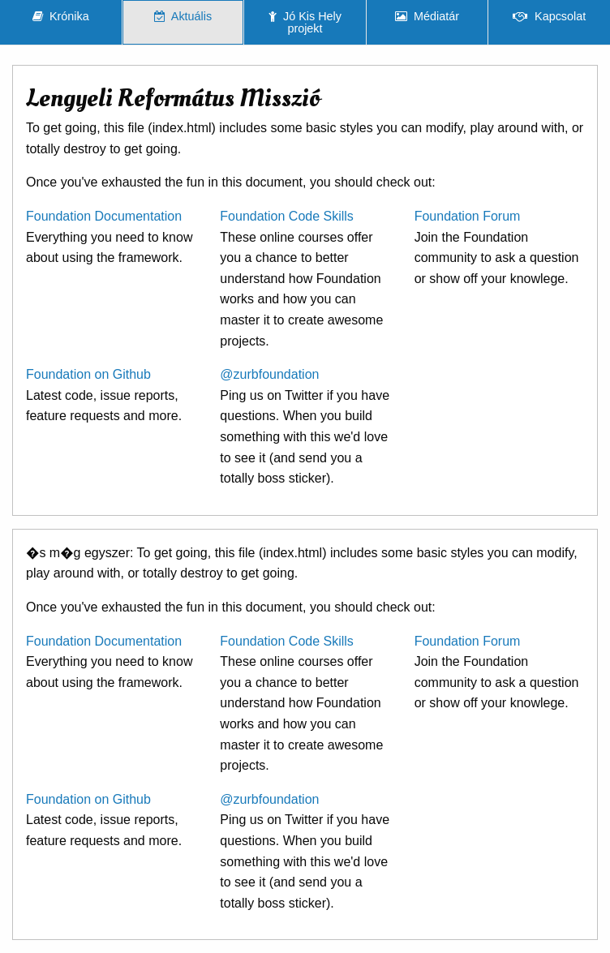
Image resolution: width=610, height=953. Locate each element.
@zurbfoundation (269, 374)
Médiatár (427, 16)
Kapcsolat (549, 16)
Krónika (60, 16)
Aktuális (183, 16)
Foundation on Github (88, 374)
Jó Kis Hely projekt (305, 22)
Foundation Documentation (104, 216)
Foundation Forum (468, 216)
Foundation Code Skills (287, 216)
